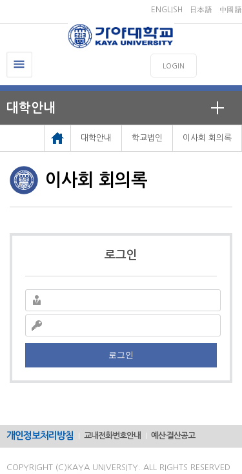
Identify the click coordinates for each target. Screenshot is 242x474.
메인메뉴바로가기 (0, 0)
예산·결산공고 (173, 435)
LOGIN (174, 66)
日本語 (200, 10)
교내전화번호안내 (112, 435)
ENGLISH (167, 10)
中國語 (230, 10)
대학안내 (30, 107)
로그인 (121, 355)
